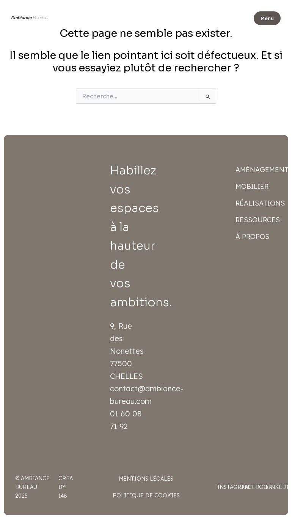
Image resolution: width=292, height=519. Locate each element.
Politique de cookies (146, 495)
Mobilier (251, 186)
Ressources (257, 219)
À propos (252, 236)
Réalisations (258, 203)
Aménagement (258, 169)
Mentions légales (146, 478)
